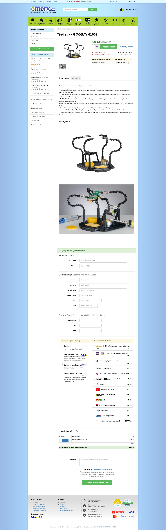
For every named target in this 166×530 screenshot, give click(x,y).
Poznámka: (72, 459)
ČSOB (112, 384)
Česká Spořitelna (112, 416)
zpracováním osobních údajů (102, 469)
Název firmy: (72, 320)
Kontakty (36, 502)
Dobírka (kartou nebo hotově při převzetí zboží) (112, 347)
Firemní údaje (82, 315)
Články (55, 1)
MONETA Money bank (112, 374)
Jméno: (73, 280)
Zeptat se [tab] (76, 78)
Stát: (74, 306)
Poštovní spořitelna (112, 389)
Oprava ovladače (36, 33)
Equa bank (112, 368)
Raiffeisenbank (112, 395)
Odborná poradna (37, 112)
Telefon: (73, 266)
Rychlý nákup (126, 46)
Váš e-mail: (72, 261)
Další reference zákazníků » (41, 93)
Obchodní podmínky (39, 508)
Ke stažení (63, 506)
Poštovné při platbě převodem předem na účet (112, 362)
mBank (112, 400)
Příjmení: (73, 285)
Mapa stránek (64, 508)
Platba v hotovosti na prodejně (112, 421)
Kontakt (33, 1)
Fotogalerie (35, 121)
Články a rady (36, 125)
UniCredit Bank (112, 379)
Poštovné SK (35, 40)
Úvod (59, 29)
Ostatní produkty (69, 29)
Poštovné (34, 37)
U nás (33, 43)
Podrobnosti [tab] (64, 78)
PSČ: (74, 300)
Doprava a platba (38, 504)
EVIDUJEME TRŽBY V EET (107, 527)
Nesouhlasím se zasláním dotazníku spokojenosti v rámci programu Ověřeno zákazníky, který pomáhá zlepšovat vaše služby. (97, 474)
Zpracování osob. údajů (67, 510)
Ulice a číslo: (72, 290)
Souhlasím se (97, 469)
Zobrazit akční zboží (41, 49)
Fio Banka (112, 410)
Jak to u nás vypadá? (39, 506)
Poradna (48, 1)
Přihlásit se (113, 1)
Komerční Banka (112, 405)
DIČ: (74, 331)
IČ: (75, 325)
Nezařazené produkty (39, 510)
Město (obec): (71, 295)
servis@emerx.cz (73, 1)
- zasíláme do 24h (41, 100)
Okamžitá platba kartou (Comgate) (112, 354)
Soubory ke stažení (38, 116)
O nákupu (41, 1)
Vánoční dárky (36, 108)
